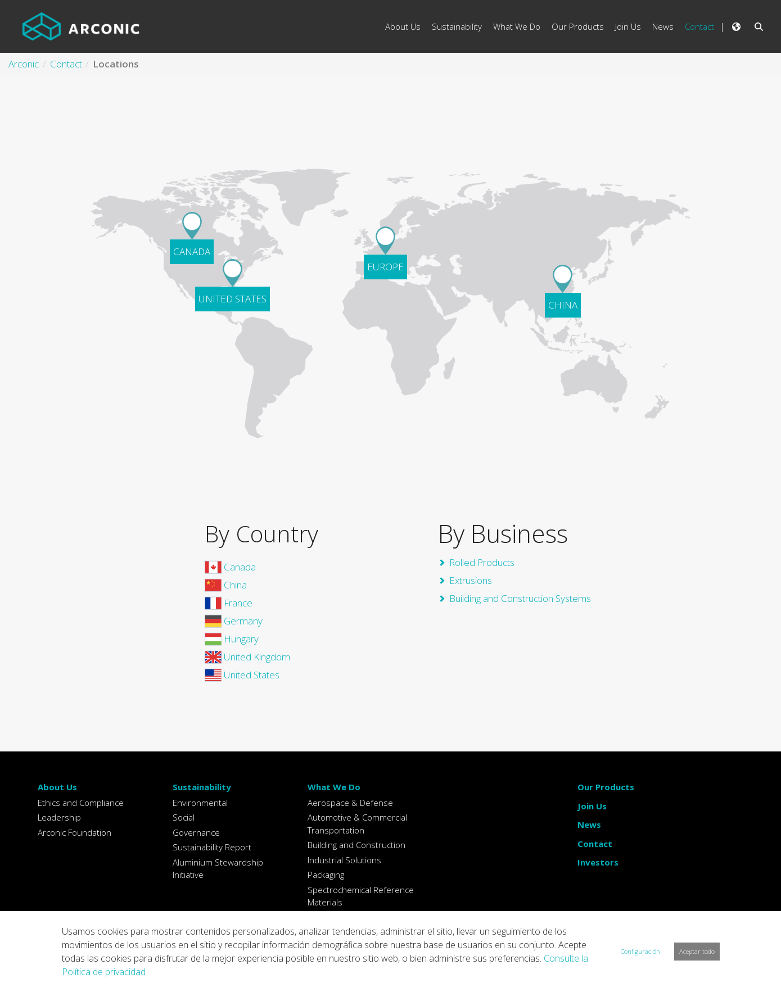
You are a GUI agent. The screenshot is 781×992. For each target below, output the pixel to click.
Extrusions (470, 580)
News (589, 824)
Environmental (200, 802)
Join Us (592, 806)
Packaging (326, 874)
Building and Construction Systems (520, 598)
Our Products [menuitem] (578, 26)
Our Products (605, 786)
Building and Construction (356, 844)
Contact (594, 843)
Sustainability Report (212, 847)
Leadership (59, 817)
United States (242, 674)
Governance (196, 832)
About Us (57, 786)
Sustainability (202, 786)
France (228, 602)
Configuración (640, 951)
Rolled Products (481, 562)
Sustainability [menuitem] (457, 26)
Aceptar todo (697, 951)
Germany (234, 620)
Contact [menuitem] (699, 26)
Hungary (232, 638)
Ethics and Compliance (81, 802)
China (226, 584)
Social (184, 817)
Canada (230, 566)
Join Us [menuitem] (628, 26)
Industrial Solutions (344, 860)
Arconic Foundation (74, 832)
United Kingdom (247, 656)
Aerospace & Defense (350, 802)
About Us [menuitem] (403, 26)
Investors (598, 862)
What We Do (334, 786)
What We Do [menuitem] (516, 26)
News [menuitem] (663, 26)
